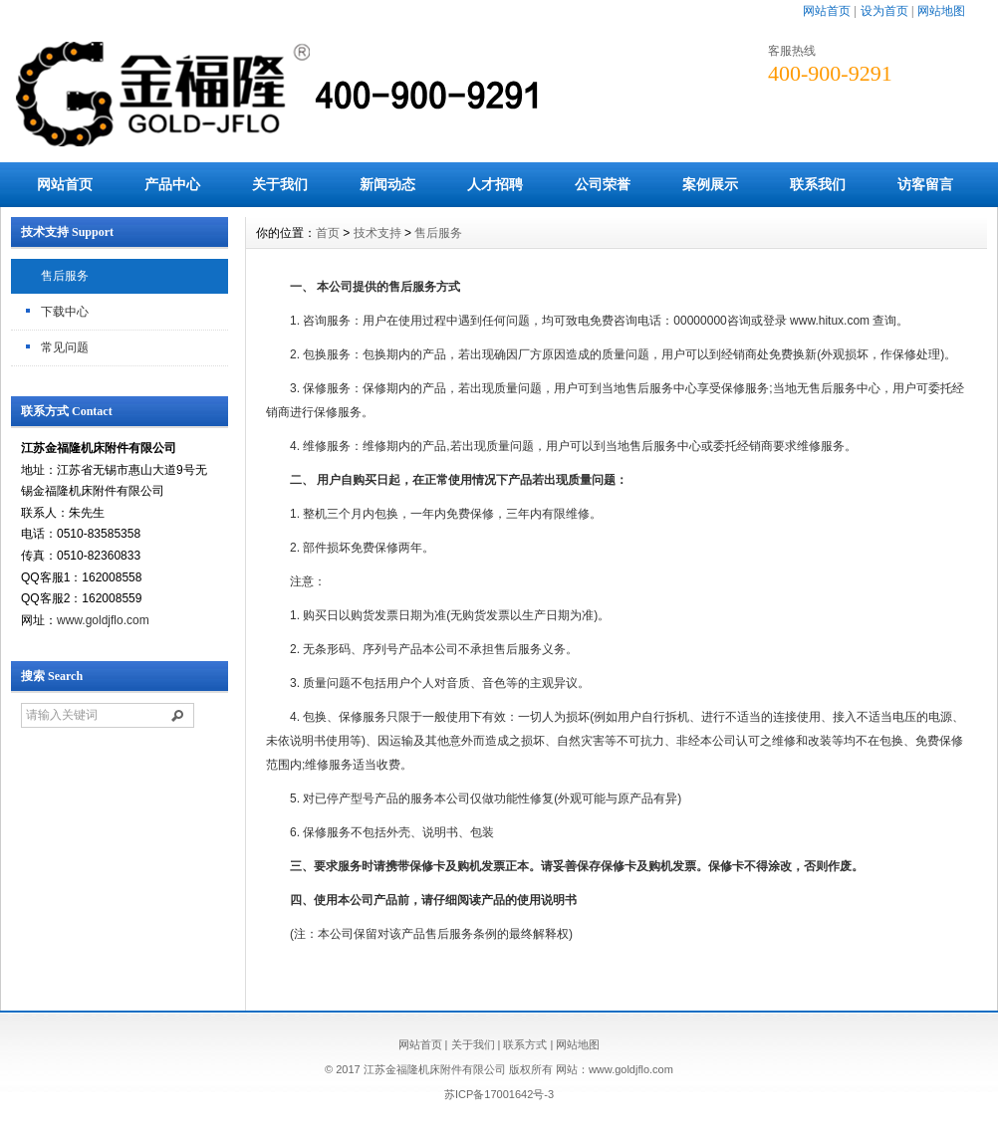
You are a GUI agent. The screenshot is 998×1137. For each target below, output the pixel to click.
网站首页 (827, 11)
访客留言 (925, 184)
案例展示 (710, 184)
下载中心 (65, 312)
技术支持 (377, 233)
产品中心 (172, 184)
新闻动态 (387, 184)
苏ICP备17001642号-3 (499, 1094)
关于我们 (280, 184)
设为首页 (884, 11)
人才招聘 (495, 184)
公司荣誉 (602, 184)
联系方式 (525, 1044)
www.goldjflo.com (103, 620)
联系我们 (818, 184)
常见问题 (65, 347)
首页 (328, 233)
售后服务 (65, 276)
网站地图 (941, 11)
